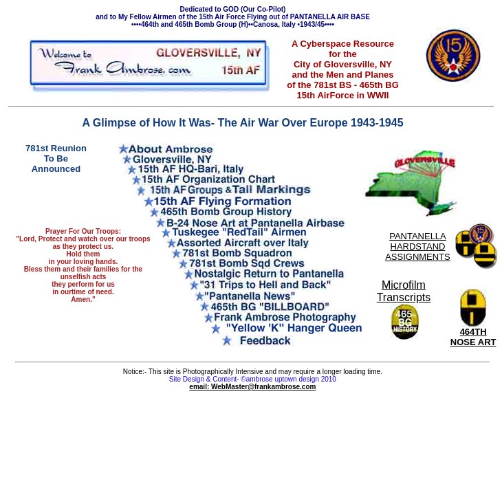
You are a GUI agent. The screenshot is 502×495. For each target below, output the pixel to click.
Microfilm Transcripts (404, 291)
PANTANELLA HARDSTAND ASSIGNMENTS (417, 246)
